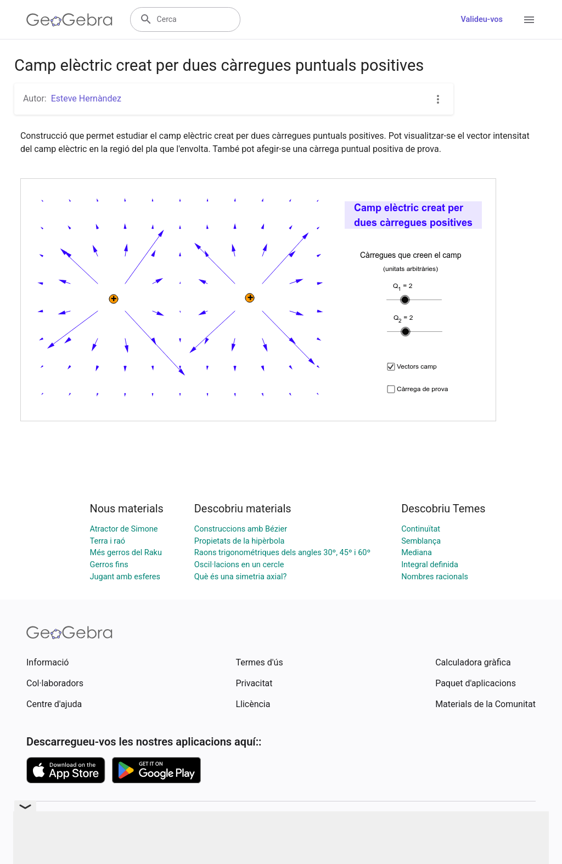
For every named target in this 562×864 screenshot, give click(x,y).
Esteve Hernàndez (86, 98)
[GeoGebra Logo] (69, 19)
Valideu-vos (481, 19)
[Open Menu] (529, 19)
